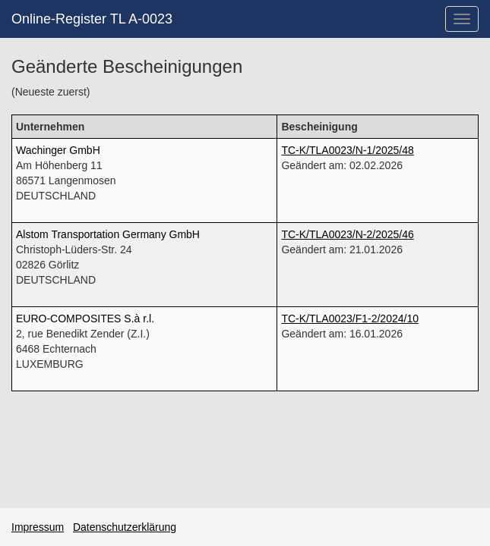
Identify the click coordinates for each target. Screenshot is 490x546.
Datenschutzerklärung (124, 527)
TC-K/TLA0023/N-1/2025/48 (347, 150)
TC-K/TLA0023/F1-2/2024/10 (350, 318)
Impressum (37, 527)
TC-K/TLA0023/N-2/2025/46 (347, 234)
